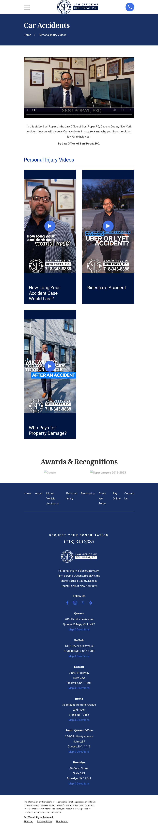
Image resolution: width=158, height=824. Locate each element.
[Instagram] (75, 603)
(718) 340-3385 (79, 541)
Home (27, 493)
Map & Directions (79, 629)
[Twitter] (83, 603)
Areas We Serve (102, 498)
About (39, 493)
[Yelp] (91, 603)
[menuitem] (28, 822)
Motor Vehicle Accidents (52, 498)
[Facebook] (67, 603)
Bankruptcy (88, 493)
